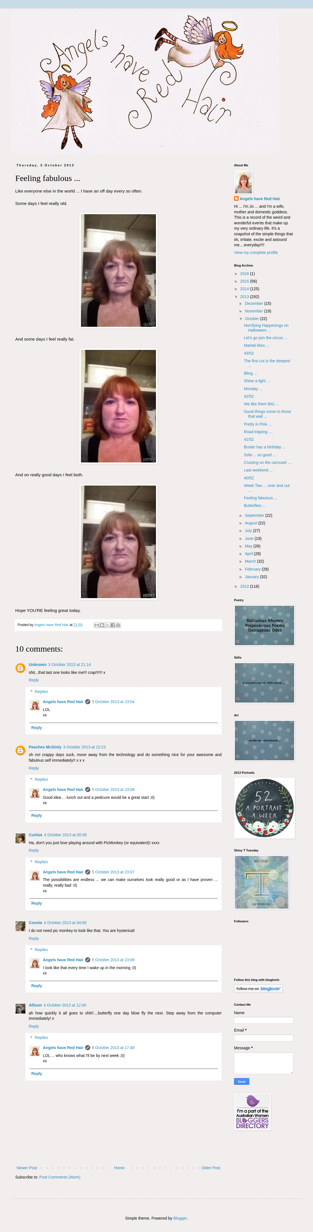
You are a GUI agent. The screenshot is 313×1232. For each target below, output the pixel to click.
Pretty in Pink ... (258, 424)
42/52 (249, 396)
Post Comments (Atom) (59, 1177)
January (252, 576)
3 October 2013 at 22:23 (84, 747)
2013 (245, 296)
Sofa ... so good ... (260, 455)
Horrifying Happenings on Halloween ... (266, 327)
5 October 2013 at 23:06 (113, 789)
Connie (35, 922)
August (251, 523)
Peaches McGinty (45, 747)
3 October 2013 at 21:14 (69, 664)
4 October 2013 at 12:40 (65, 1005)
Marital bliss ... (256, 345)
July (249, 530)
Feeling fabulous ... (260, 498)
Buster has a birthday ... (265, 447)
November (254, 311)
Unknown (38, 664)
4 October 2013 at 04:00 (65, 922)
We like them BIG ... (261, 404)
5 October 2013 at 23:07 (113, 872)
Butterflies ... (255, 505)
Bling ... (250, 373)
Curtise (35, 835)
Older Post (211, 1168)
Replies (41, 691)
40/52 (249, 478)
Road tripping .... (258, 432)
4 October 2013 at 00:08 (65, 835)
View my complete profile (256, 252)
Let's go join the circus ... (265, 338)
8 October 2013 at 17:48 (113, 1047)
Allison (35, 1005)
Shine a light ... (257, 381)
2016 (245, 273)
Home (119, 1168)
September (255, 515)
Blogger (180, 1218)
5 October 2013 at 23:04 (113, 701)
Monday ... (253, 388)
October (252, 318)
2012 (245, 586)
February (253, 569)
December (254, 303)
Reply (34, 680)
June (249, 538)
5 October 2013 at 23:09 (113, 960)
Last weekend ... (258, 470)
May (249, 546)
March (251, 561)
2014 (245, 289)
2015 (245, 281)
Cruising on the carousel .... (268, 462)
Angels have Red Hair (63, 701)
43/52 (249, 353)
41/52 (249, 439)
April (249, 553)
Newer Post (27, 1168)
